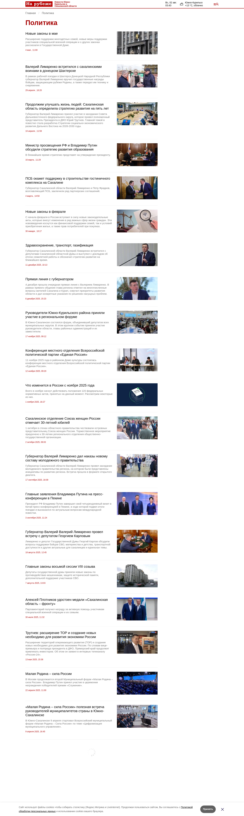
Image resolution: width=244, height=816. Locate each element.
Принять (208, 809)
